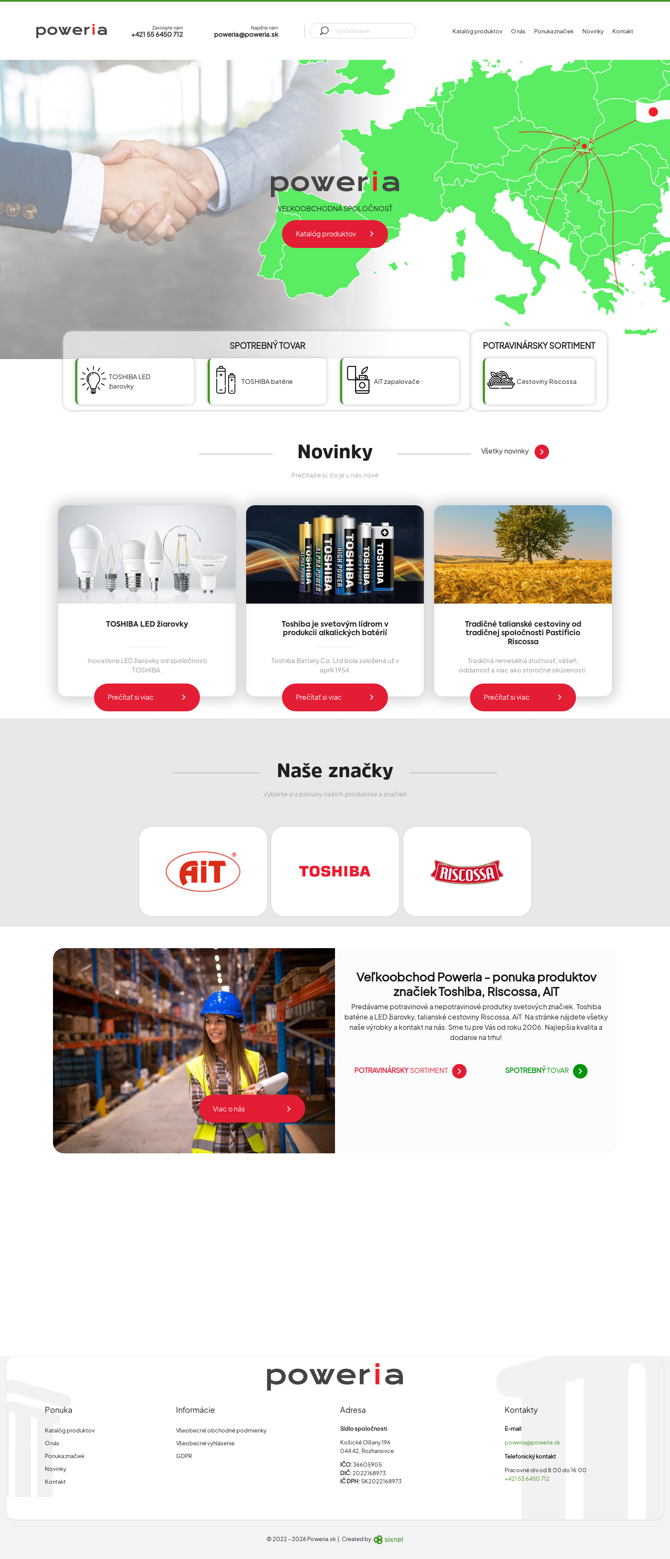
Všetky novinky (513, 451)
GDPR (184, 1456)
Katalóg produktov (477, 31)
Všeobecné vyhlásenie (205, 1443)
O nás (518, 31)
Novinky (593, 31)
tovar (544, 1070)
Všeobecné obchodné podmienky (221, 1430)
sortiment (408, 1070)
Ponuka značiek (554, 31)
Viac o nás (229, 1108)
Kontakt (622, 31)
